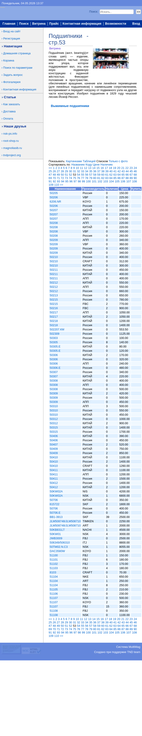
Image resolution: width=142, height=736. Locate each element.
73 (66, 178)
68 (135, 174)
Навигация (13, 46)
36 (94, 171)
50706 (54, 500)
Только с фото (118, 161)
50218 (54, 321)
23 (131, 168)
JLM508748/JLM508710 (65, 521)
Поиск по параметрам (17, 67)
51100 (54, 555)
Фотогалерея (11, 82)
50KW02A (56, 491)
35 (90, 171)
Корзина (8, 60)
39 (106, 171)
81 (98, 178)
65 (123, 174)
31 (74, 171)
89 (131, 178)
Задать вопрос (13, 74)
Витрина (38, 24)
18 (110, 168)
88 (127, 178)
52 (70, 174)
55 (82, 174)
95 (66, 181)
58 (94, 174)
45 (131, 171)
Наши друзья (15, 126)
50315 (54, 427)
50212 (54, 282)
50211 (54, 269)
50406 (54, 436)
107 (128, 181)
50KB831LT (57, 529)
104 (111, 181)
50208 (54, 223)
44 (127, 171)
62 (111, 174)
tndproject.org (12, 155)
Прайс (54, 24)
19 (114, 168)
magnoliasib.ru (12, 148)
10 (77, 168)
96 (70, 181)
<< (50, 168)
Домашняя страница (17, 53)
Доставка (9, 111)
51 (66, 174)
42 (119, 171)
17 (106, 168)
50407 (54, 444)
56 (86, 174)
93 (58, 181)
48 (54, 174)
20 (118, 168)
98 (79, 181)
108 (134, 181)
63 (115, 174)
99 (83, 181)
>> (61, 184)
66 (127, 174)
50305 (54, 342)
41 (115, 171)
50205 (54, 193)
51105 (54, 589)
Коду (89, 164)
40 (111, 171)
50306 (54, 355)
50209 (54, 240)
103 (105, 181)
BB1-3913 (56, 517)
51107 (54, 598)
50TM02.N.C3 (59, 546)
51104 (54, 576)
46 (135, 171)
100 (88, 181)
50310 (54, 406)
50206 (54, 197)
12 (85, 168)
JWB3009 (56, 538)
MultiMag (134, 647)
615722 (54, 504)
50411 (54, 470)
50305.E (55, 346)
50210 (54, 257)
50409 (54, 448)
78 (86, 178)
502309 (54, 333)
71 (58, 178)
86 (119, 178)
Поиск (24, 24)
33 (82, 171)
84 (111, 178)
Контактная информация (82, 24)
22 (126, 168)
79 (90, 178)
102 (99, 181)
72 (62, 178)
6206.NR (55, 201)
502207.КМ (57, 329)
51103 (54, 568)
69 (50, 178)
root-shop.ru (11, 140)
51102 (54, 564)
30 (70, 171)
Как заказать (11, 104)
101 (94, 181)
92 (54, 181)
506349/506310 (60, 542)
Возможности (115, 24)
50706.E (55, 512)
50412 (54, 483)
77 (82, 178)
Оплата (8, 118)
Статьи (10, 97)
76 (78, 178)
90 (135, 178)
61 (106, 174)
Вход (136, 24)
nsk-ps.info (10, 133)
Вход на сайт (11, 31)
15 (97, 168)
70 (54, 178)
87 (123, 178)
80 (94, 178)
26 (54, 171)
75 (74, 178)
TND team (133, 652)
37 (98, 171)
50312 (54, 419)
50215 (54, 299)
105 (117, 181)
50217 (54, 312)
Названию (78, 164)
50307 (54, 372)
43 (123, 171)
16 (102, 168)
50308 (54, 380)
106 (123, 181)
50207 (54, 210)
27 (58, 171)
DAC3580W (57, 551)
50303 (54, 338)
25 (50, 171)
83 (106, 178)
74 (70, 178)
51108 (54, 610)
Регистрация (11, 38)
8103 (53, 572)
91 (50, 181)
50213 (54, 295)
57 (90, 174)
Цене (96, 164)
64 (119, 174)
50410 (54, 457)
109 (51, 184)
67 (131, 174)
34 (86, 171)
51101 (54, 559)
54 (78, 174)
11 (81, 168)
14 (93, 168)
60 (102, 174)
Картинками (74, 161)
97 (75, 181)
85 (115, 178)
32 (78, 171)
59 (98, 174)
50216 (54, 308)
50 (62, 174)
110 (56, 184)
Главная (8, 24)
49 (58, 174)
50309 (54, 393)
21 (122, 168)
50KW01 (55, 534)
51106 (54, 593)
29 (66, 171)
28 (62, 171)
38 (102, 171)
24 (135, 168)
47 (50, 174)
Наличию (107, 164)
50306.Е (55, 367)
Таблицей (89, 161)
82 (102, 178)
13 (89, 168)
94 (62, 181)
